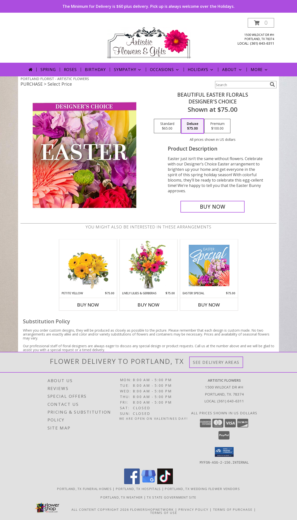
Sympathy (128, 69)
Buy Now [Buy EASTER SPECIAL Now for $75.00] (209, 305)
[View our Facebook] (132, 482)
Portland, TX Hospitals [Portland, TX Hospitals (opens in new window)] (138, 488)
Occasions (164, 69)
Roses (70, 69)
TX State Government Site (171, 497)
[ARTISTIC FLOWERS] (149, 40)
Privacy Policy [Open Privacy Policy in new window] (193, 509)
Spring (48, 69)
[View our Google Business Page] (148, 482)
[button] (261, 23)
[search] (272, 84)
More (259, 69)
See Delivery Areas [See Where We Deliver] (216, 362)
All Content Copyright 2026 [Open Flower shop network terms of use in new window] (100, 509)
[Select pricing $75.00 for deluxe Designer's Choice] (192, 126)
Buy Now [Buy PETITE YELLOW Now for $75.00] (88, 305)
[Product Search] (241, 84)
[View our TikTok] (165, 482)
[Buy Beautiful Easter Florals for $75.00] (212, 207)
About (232, 69)
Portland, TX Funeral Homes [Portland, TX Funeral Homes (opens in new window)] (84, 488)
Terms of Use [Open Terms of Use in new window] (163, 512)
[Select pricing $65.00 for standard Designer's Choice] (167, 126)
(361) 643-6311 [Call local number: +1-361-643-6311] (262, 43)
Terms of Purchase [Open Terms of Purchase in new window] (233, 509)
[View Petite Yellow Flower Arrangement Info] (88, 265)
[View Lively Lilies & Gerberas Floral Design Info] (148, 265)
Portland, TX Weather (121, 497)
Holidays (201, 69)
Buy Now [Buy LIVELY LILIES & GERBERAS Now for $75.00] (148, 305)
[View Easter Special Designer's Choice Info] (209, 265)
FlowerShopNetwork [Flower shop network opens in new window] (152, 509)
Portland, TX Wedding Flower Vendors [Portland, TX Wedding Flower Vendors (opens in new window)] (202, 488)
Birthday (95, 69)
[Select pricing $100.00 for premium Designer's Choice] (217, 126)
